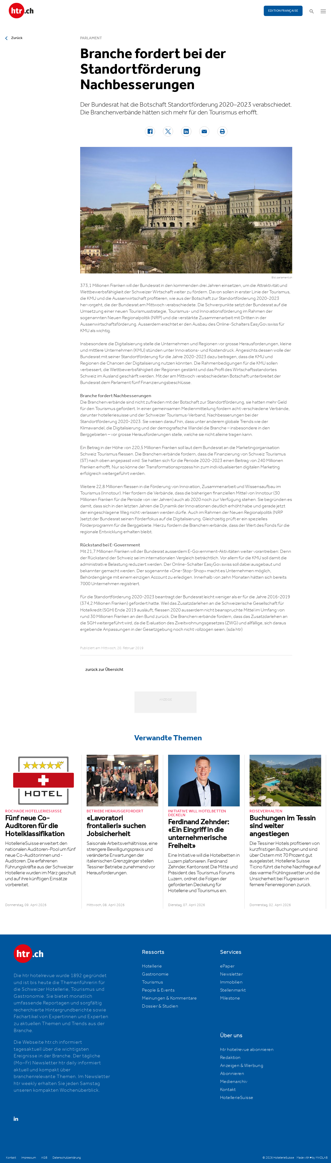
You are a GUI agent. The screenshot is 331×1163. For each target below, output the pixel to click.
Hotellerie (152, 966)
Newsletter (231, 974)
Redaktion (230, 1057)
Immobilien (231, 982)
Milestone (230, 998)
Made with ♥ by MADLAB (312, 1157)
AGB (44, 1157)
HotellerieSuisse (236, 1097)
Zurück (16, 38)
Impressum (28, 1157)
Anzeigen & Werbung (241, 1065)
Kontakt (228, 1089)
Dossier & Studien (160, 1006)
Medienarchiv (233, 1081)
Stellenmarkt (233, 990)
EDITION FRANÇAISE (283, 10)
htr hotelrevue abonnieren (247, 1049)
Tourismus (152, 982)
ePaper (227, 966)
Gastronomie (155, 974)
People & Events (158, 990)
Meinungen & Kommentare (169, 998)
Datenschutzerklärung (66, 1157)
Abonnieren (232, 1073)
